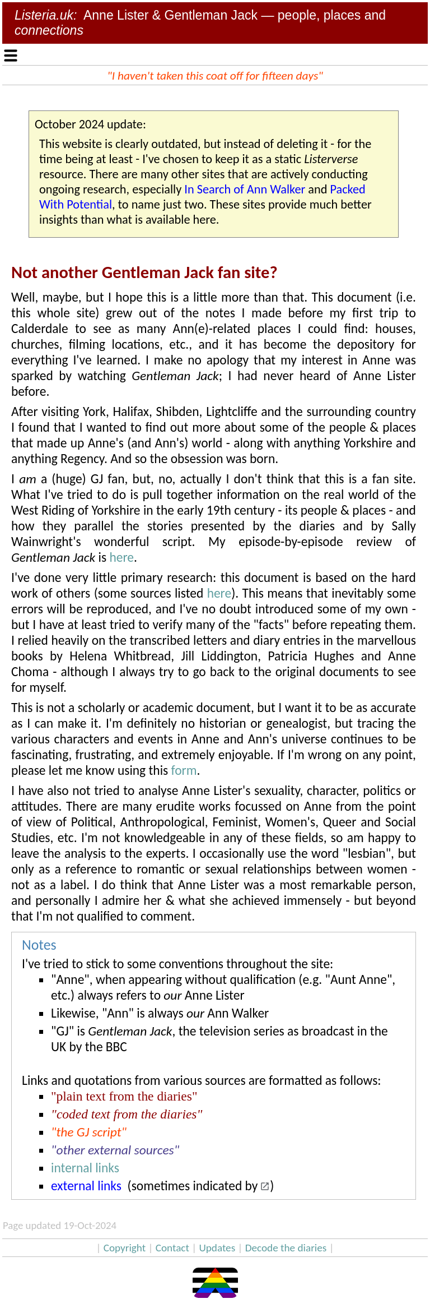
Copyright (125, 1247)
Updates (217, 1247)
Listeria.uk (44, 15)
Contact (172, 1247)
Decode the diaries (286, 1247)
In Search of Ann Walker (244, 189)
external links (86, 1186)
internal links (85, 1168)
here (121, 557)
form (184, 770)
